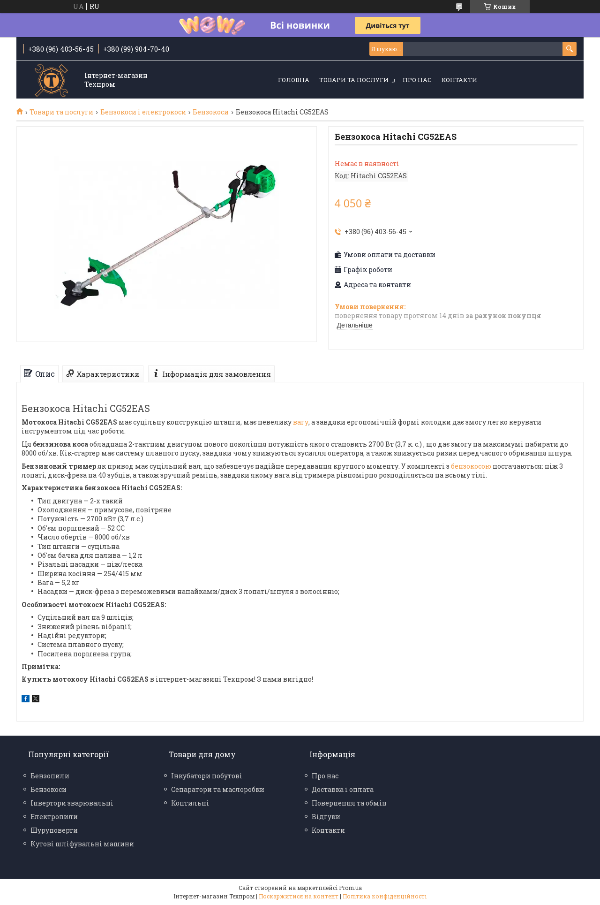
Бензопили (49, 775)
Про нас (417, 80)
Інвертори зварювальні (71, 803)
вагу (300, 422)
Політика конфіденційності (385, 896)
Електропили (54, 816)
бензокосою (471, 466)
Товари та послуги (354, 80)
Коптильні (190, 803)
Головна (293, 80)
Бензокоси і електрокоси (143, 112)
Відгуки (326, 816)
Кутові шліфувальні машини (82, 843)
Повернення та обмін (349, 803)
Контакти (459, 80)
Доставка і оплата (343, 789)
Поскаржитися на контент (298, 896)
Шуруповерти (54, 830)
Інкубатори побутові (206, 775)
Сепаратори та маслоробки (217, 789)
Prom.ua (350, 887)
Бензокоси (211, 112)
